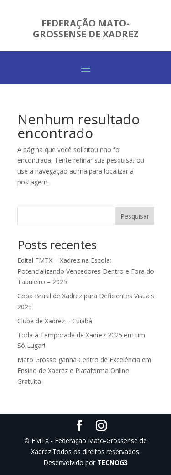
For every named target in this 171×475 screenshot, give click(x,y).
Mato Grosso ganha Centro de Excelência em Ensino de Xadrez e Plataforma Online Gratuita (84, 370)
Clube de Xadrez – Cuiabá (54, 321)
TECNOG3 (112, 462)
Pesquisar (134, 216)
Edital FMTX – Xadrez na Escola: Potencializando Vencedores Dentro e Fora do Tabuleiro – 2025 (85, 271)
